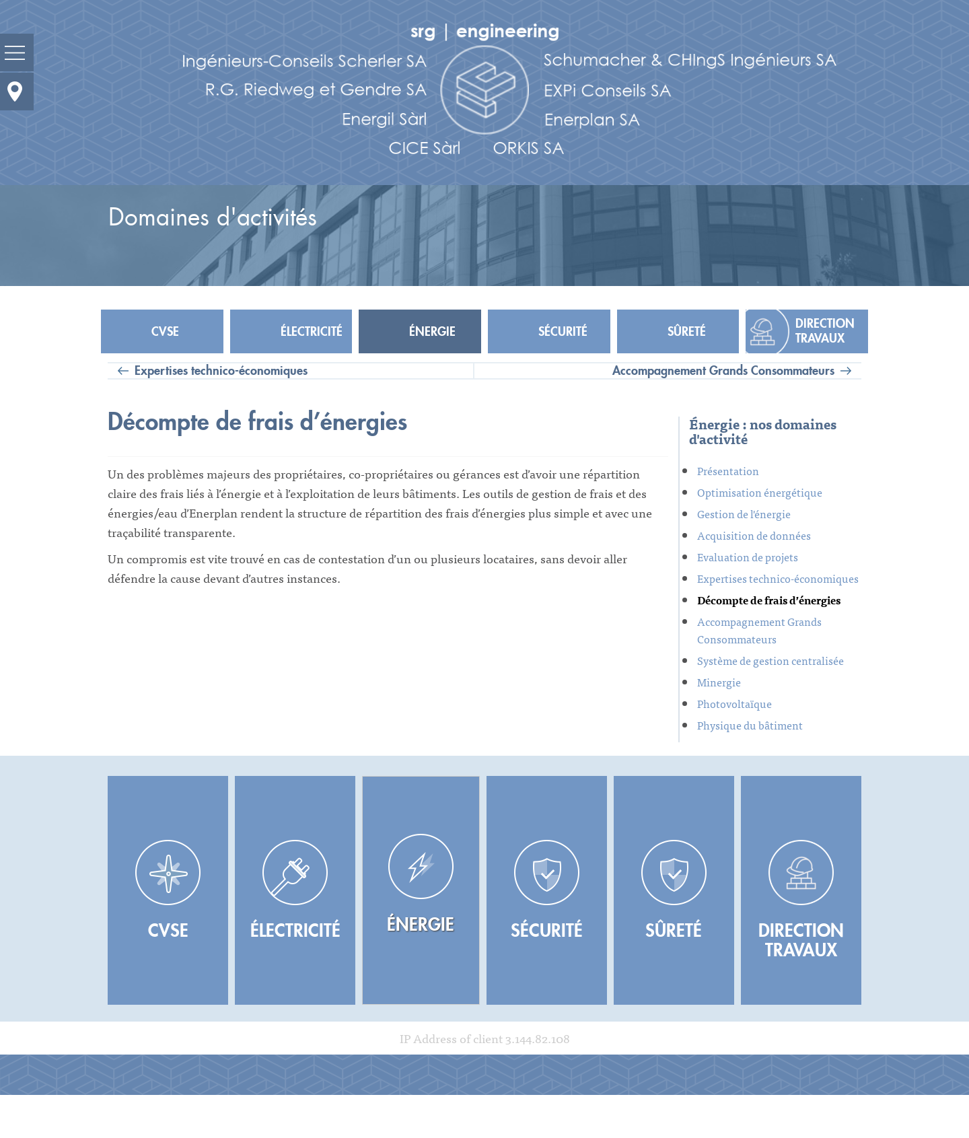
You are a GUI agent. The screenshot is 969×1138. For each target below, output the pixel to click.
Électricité (312, 332)
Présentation (728, 470)
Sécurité (562, 332)
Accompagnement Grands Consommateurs (723, 371)
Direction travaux (825, 331)
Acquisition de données (754, 535)
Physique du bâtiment (750, 725)
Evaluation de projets (747, 556)
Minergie (719, 681)
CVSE (165, 332)
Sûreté (687, 332)
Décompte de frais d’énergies (768, 599)
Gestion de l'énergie (744, 513)
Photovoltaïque (734, 703)
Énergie (432, 332)
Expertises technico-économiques (221, 371)
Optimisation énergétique (759, 492)
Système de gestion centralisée (770, 660)
